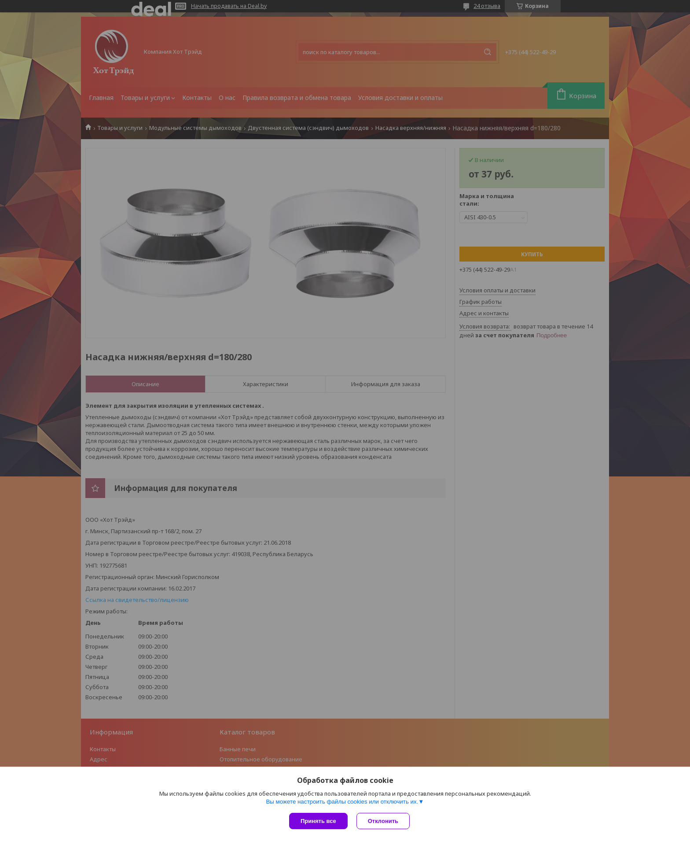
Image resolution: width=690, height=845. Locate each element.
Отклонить (383, 821)
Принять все (318, 821)
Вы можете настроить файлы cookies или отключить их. (342, 801)
